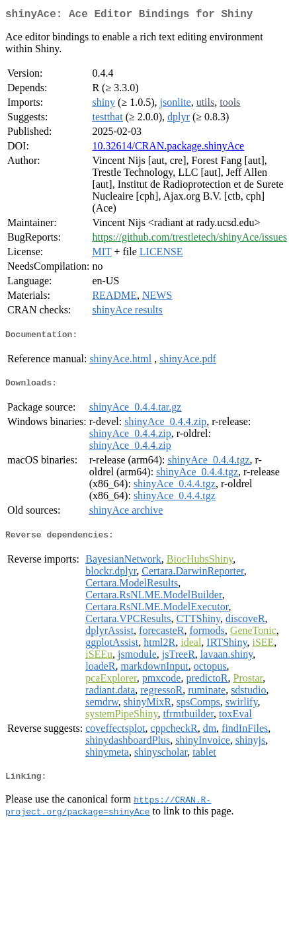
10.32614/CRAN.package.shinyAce (168, 148)
